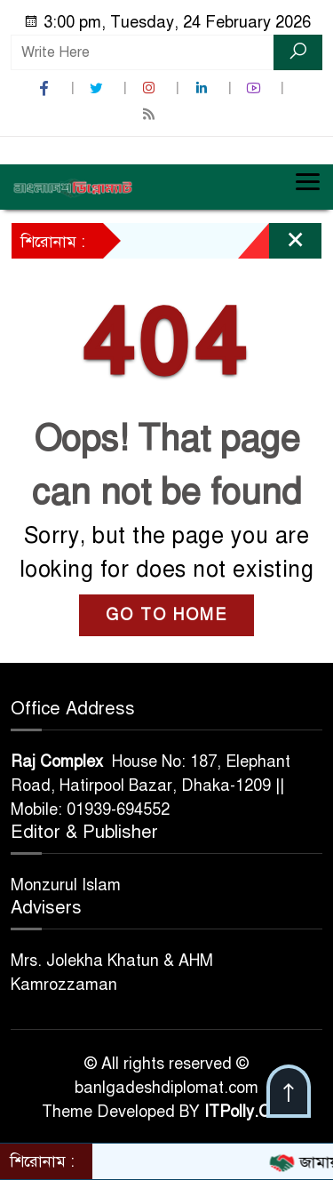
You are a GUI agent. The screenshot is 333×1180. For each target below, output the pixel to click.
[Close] (279, 245)
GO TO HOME (166, 615)
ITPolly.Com (248, 1111)
